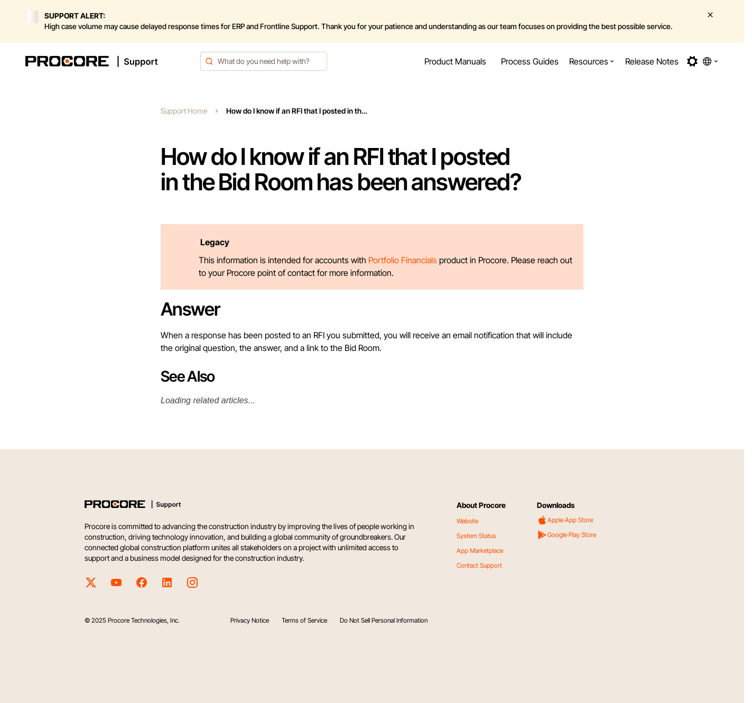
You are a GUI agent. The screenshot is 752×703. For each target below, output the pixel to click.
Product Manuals (455, 61)
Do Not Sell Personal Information (384, 620)
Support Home (184, 110)
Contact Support (479, 565)
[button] (592, 61)
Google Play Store (566, 535)
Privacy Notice (249, 620)
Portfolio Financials (402, 260)
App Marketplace (480, 550)
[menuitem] (455, 61)
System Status (476, 536)
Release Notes (652, 61)
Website (467, 521)
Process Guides (530, 61)
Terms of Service (304, 620)
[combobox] (263, 61)
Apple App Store (565, 520)
